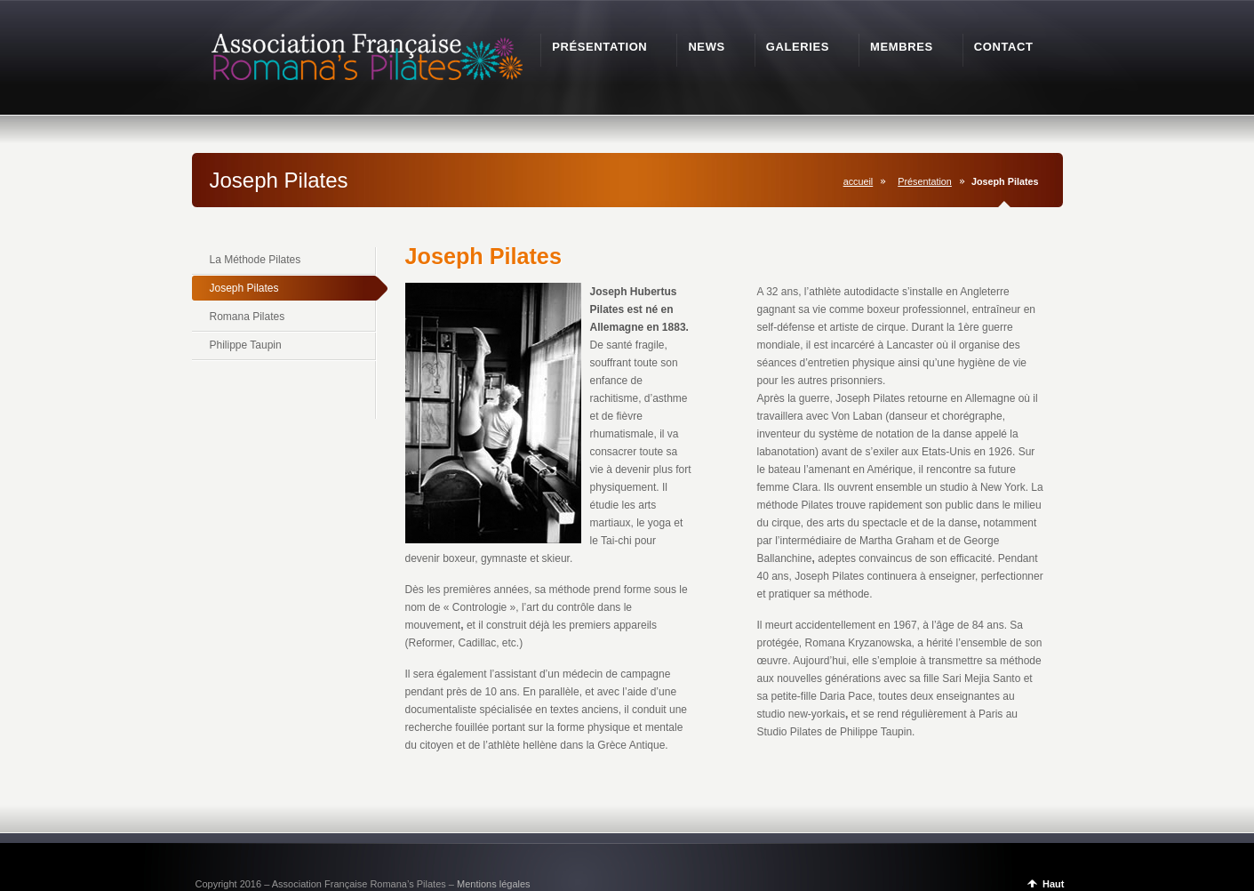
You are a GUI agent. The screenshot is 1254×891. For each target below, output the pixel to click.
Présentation (925, 181)
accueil (858, 181)
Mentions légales (494, 884)
